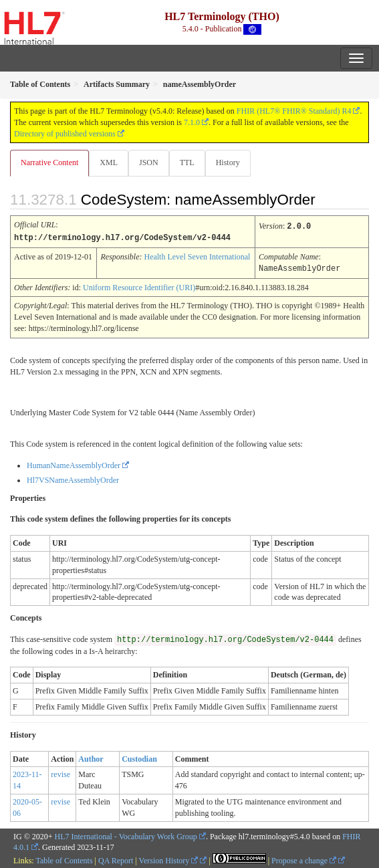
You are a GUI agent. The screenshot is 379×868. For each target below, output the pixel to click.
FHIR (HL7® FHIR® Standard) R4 (294, 111)
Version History (169, 859)
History (228, 162)
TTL (187, 162)
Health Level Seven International (197, 256)
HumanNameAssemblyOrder (73, 464)
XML (109, 162)
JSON (148, 162)
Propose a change (303, 859)
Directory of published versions (65, 133)
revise (60, 773)
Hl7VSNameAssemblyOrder (73, 478)
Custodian (139, 757)
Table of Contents (63, 859)
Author (90, 757)
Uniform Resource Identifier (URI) (139, 286)
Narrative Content (49, 162)
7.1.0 (192, 122)
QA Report (115, 859)
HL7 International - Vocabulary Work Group (126, 835)
